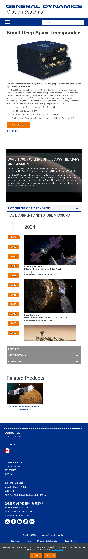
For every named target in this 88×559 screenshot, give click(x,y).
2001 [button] (13, 333)
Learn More (57, 549)
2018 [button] (13, 275)
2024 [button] (13, 237)
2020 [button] (13, 256)
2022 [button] (13, 247)
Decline (50, 555)
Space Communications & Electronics (24, 408)
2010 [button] (13, 314)
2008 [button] (13, 323)
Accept (36, 555)
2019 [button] (13, 266)
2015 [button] (13, 294)
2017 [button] (13, 285)
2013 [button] (13, 304)
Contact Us (18, 124)
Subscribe (12, 131)
